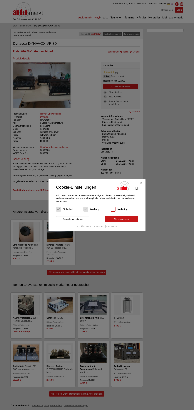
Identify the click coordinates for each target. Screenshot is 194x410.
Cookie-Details (84, 226)
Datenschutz (99, 226)
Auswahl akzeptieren (72, 219)
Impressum (111, 226)
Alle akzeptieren (121, 219)
